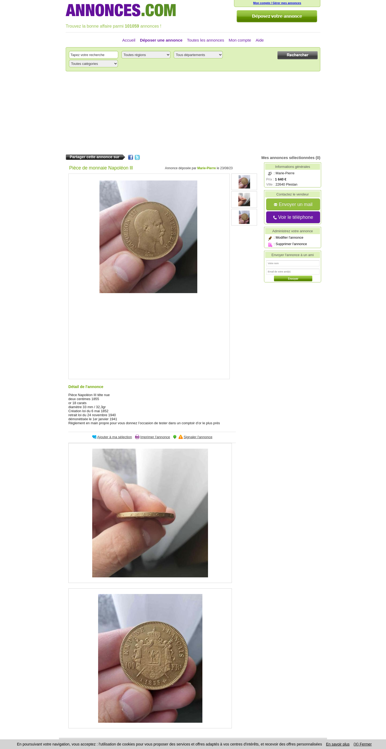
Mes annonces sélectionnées (287, 158)
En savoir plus (338, 744)
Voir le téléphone (293, 217)
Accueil (128, 40)
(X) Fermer (363, 744)
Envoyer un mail (293, 204)
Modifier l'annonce (289, 237)
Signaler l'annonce (198, 437)
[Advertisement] (193, 112)
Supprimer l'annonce (291, 244)
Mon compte (240, 40)
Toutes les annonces (205, 40)
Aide (260, 40)
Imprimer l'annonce (155, 437)
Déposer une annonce (161, 40)
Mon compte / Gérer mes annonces (277, 3)
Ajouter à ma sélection (114, 437)
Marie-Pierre (206, 168)
